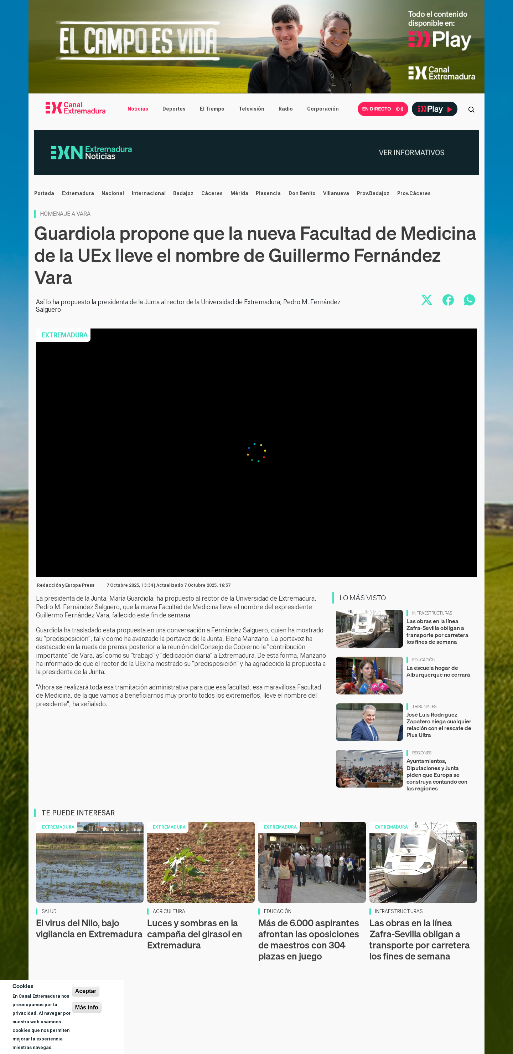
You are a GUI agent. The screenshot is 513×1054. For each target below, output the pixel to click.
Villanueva (336, 193)
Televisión (251, 109)
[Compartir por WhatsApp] (469, 299)
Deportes (174, 109)
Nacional (113, 193)
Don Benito (302, 193)
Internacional (149, 193)
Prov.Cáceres (414, 193)
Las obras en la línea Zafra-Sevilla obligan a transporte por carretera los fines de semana (437, 631)
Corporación (323, 109)
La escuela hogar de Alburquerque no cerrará (438, 671)
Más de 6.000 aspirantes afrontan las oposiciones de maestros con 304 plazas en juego (308, 940)
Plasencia (268, 193)
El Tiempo (212, 109)
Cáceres (212, 193)
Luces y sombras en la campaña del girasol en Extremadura (194, 934)
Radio (286, 109)
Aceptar (86, 991)
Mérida (239, 193)
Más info (86, 1007)
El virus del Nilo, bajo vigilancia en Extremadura (89, 928)
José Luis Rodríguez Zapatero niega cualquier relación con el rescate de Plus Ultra (438, 725)
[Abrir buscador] (471, 108)
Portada (44, 193)
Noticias (138, 109)
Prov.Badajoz (373, 193)
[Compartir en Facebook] (448, 299)
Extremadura (78, 193)
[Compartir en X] (426, 299)
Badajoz (183, 193)
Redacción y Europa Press (65, 585)
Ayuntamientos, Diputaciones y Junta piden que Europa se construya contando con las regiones (436, 774)
